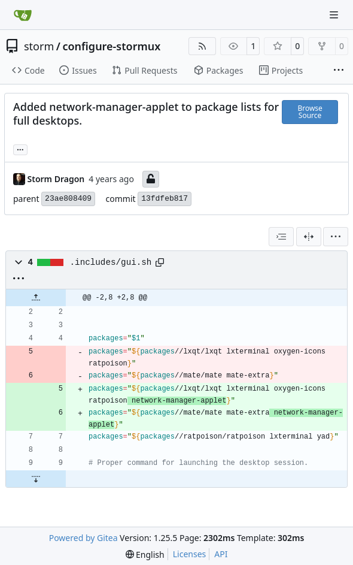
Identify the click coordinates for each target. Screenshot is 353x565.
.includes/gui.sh (111, 262)
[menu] (335, 236)
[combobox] (281, 236)
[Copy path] (159, 262)
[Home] (22, 15)
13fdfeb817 (164, 198)
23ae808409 (68, 198)
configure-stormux (111, 46)
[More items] (338, 71)
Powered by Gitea (83, 537)
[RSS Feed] (202, 46)
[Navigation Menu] (335, 15)
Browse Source (309, 111)
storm (39, 46)
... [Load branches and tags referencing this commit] (20, 148)
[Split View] (308, 236)
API (220, 554)
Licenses (189, 554)
